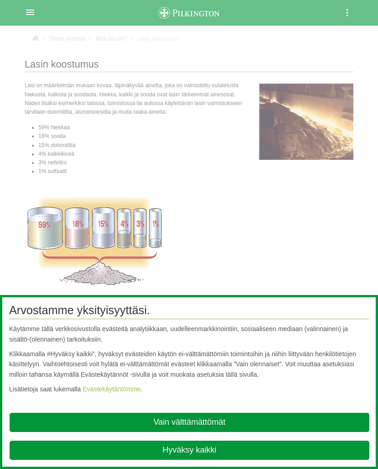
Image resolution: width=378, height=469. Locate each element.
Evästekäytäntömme (112, 389)
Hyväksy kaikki (189, 449)
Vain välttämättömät (189, 422)
